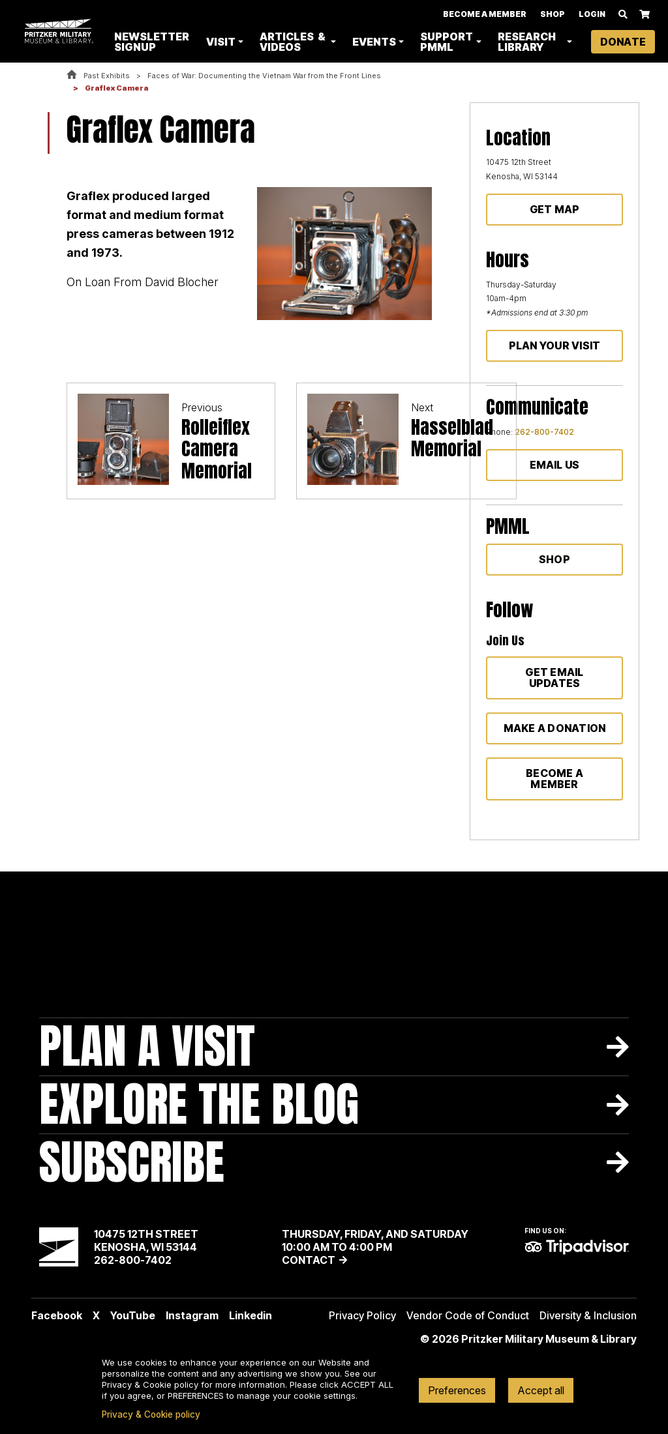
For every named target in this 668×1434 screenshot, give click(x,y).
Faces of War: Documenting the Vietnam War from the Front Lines (264, 75)
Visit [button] (223, 41)
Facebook (56, 1315)
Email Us (555, 464)
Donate (623, 41)
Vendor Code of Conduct (467, 1315)
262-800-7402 (544, 432)
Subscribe (131, 1163)
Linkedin (250, 1315)
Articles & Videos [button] (295, 41)
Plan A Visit (147, 1046)
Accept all (540, 1390)
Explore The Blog (199, 1105)
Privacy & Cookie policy (151, 1414)
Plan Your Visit (555, 345)
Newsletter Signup (154, 41)
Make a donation (555, 728)
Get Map (555, 209)
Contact (308, 1259)
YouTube (132, 1315)
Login (592, 14)
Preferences (457, 1390)
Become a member (554, 779)
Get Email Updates (554, 678)
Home (72, 75)
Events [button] (375, 41)
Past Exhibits (107, 75)
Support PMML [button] (447, 41)
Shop (552, 14)
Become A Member (484, 14)
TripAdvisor (576, 1247)
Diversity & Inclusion (588, 1315)
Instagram (192, 1315)
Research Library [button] (527, 41)
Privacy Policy (362, 1315)
